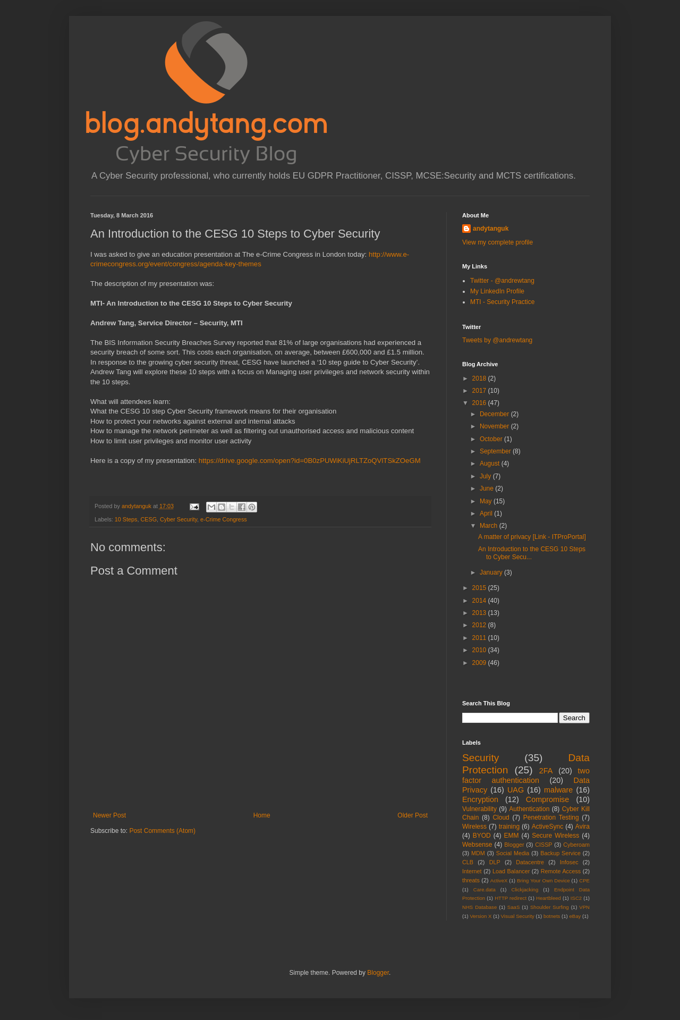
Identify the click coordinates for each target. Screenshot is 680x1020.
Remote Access (561, 871)
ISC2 (576, 898)
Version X (480, 916)
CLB (467, 862)
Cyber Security (178, 519)
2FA (546, 770)
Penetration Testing (551, 817)
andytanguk (490, 228)
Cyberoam (576, 844)
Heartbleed (548, 898)
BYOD (482, 835)
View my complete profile (497, 242)
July (486, 476)
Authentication (529, 809)
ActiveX (499, 880)
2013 (480, 613)
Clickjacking (525, 889)
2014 (480, 600)
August (491, 463)
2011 (480, 638)
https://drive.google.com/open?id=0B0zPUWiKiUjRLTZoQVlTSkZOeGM (310, 461)
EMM (511, 835)
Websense (477, 844)
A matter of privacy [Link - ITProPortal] (532, 537)
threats (471, 880)
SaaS (513, 907)
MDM (478, 853)
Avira (582, 826)
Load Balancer (511, 871)
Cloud (500, 817)
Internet (472, 871)
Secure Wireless (555, 835)
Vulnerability (479, 809)
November (495, 426)
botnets (551, 916)
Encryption (480, 799)
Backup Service (560, 853)
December (495, 414)
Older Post (412, 815)
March (489, 525)
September (496, 451)
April (487, 513)
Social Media (513, 853)
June (487, 488)
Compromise (548, 799)
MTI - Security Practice (502, 302)
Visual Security (517, 916)
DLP (494, 862)
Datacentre (530, 862)
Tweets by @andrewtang (497, 340)
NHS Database (479, 907)
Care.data (484, 889)
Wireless (474, 826)
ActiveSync (547, 826)
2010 (480, 650)
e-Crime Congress (223, 519)
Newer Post (109, 815)
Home (261, 815)
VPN (584, 907)
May (487, 501)
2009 (480, 663)
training (509, 826)
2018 (480, 378)
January (492, 572)
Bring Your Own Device (543, 880)
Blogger (514, 844)
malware (558, 790)
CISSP (543, 844)
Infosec (569, 862)
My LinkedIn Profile (497, 291)
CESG (148, 519)
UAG (515, 790)
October (492, 439)
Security (480, 757)
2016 (480, 403)
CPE (584, 880)
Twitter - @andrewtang (502, 280)
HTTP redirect (510, 898)
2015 (480, 588)
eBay (575, 916)
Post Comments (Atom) (162, 830)
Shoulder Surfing (549, 907)
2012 (480, 625)
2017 (480, 390)
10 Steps (126, 519)
